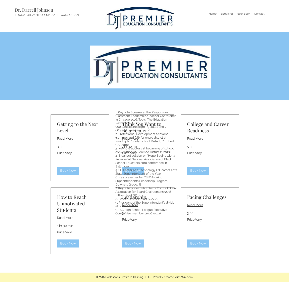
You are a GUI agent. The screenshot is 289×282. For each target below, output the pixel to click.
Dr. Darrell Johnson (34, 10)
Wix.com (187, 277)
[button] (68, 171)
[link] (80, 127)
